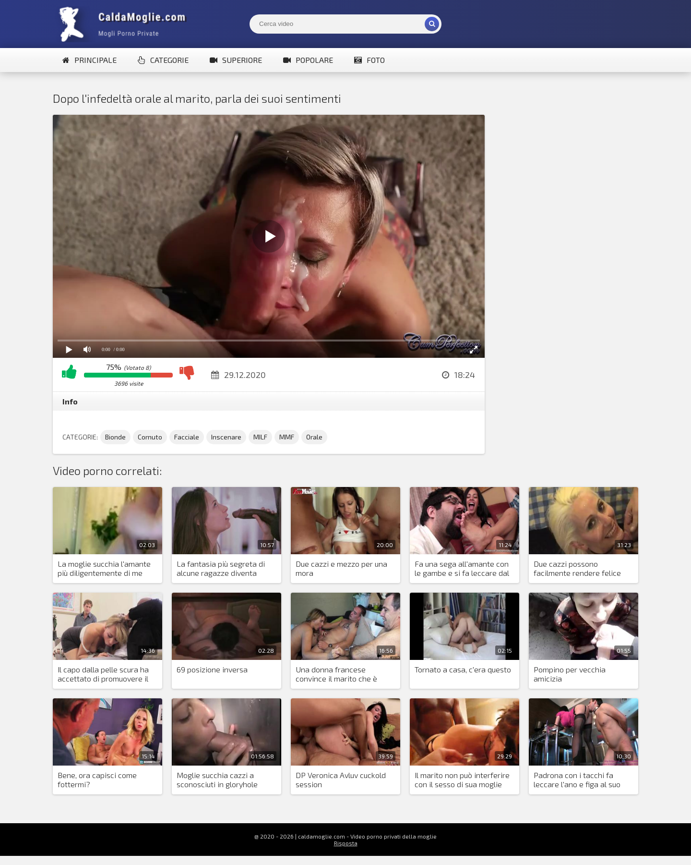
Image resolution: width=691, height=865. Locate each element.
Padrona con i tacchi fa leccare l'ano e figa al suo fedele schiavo (577, 780)
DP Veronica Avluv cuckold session (341, 779)
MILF (260, 437)
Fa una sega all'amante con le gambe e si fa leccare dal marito (462, 568)
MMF (286, 437)
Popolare (308, 59)
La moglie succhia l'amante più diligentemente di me (104, 568)
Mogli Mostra (125, 24)
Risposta (345, 843)
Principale (89, 59)
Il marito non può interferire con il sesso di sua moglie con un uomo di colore (462, 780)
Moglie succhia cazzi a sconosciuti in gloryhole (217, 779)
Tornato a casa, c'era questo (463, 669)
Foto (369, 59)
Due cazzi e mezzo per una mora (341, 568)
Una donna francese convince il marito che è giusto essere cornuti (336, 674)
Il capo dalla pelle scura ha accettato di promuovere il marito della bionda (103, 674)
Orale (314, 437)
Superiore (236, 59)
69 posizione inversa (212, 669)
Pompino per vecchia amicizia (570, 674)
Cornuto (150, 437)
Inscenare (226, 437)
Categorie (163, 59)
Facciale (186, 437)
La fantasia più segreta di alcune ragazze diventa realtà (221, 568)
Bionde (115, 437)
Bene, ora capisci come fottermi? (97, 779)
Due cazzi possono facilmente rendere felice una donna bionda (577, 568)
